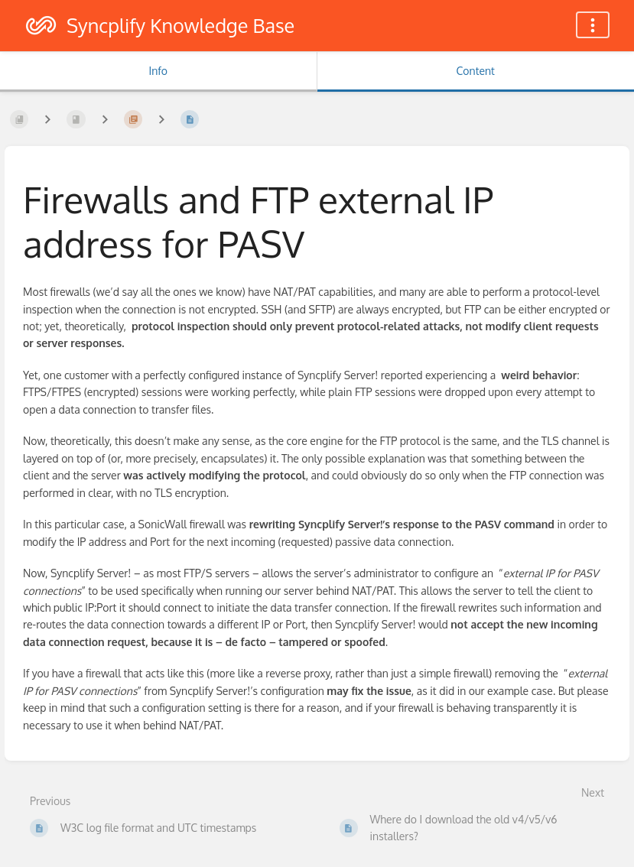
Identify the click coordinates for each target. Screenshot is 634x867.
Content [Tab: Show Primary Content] (476, 70)
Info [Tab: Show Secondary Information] (157, 70)
